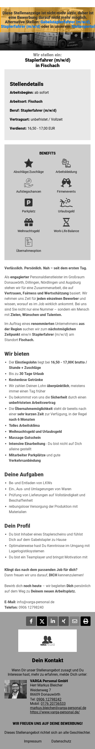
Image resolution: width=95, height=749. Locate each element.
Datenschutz (61, 741)
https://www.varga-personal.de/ (55, 712)
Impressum (33, 741)
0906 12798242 (48, 699)
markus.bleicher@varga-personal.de (58, 708)
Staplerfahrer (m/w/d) (20, 26)
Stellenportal (83, 26)
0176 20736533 (53, 703)
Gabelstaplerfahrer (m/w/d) (65, 22)
